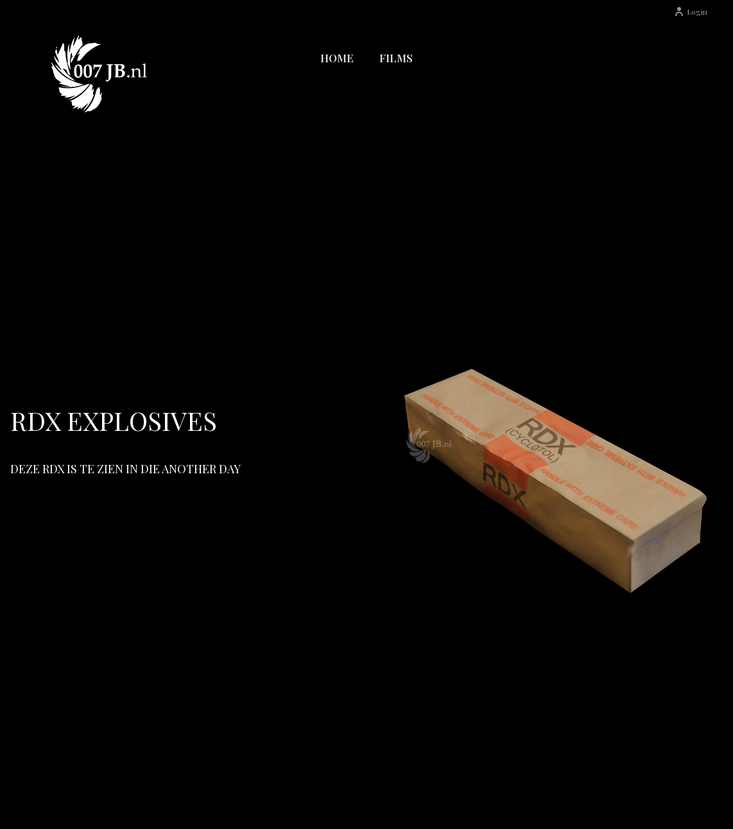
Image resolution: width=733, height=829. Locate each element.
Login (690, 11)
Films (396, 58)
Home (337, 58)
